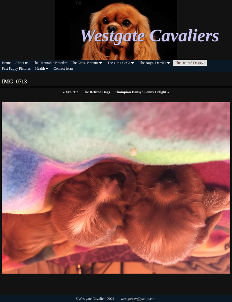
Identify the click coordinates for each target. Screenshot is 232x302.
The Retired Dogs (96, 92)
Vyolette (70, 92)
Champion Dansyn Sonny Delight (142, 92)
